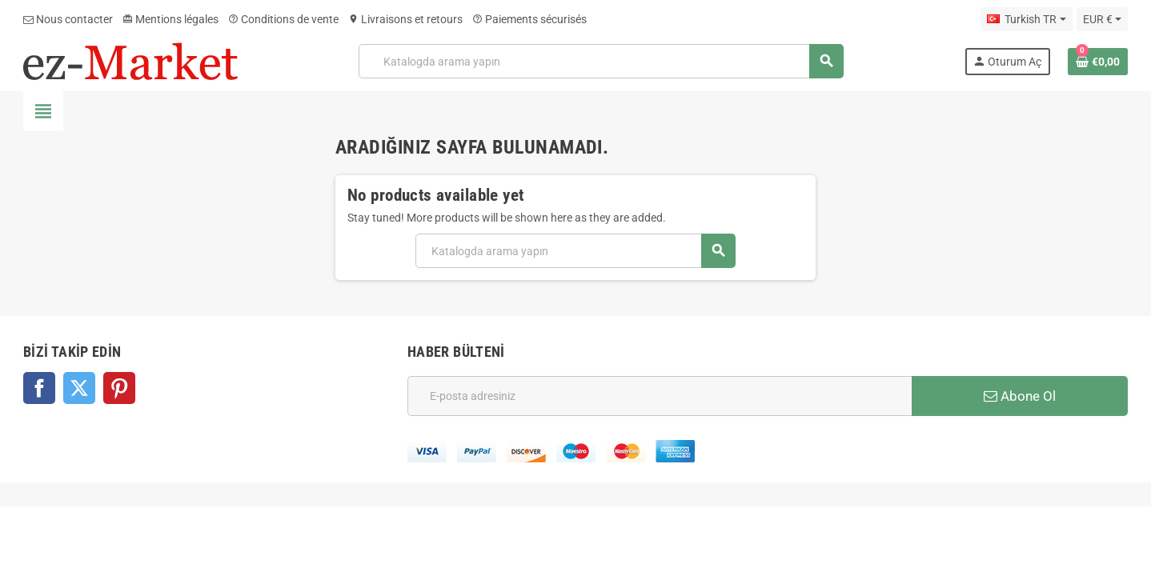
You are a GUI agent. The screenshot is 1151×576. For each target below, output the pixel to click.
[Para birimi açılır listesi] (1102, 19)
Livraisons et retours (405, 19)
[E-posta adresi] (659, 396)
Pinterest (119, 388)
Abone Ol (1020, 396)
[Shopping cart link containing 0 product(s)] (1098, 61)
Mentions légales (170, 19)
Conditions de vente (283, 19)
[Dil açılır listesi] (1026, 19)
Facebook (39, 388)
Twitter (79, 388)
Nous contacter (68, 19)
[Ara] (601, 61)
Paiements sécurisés (529, 19)
